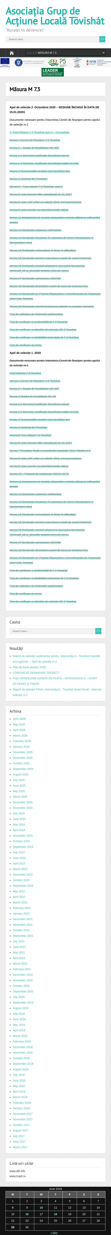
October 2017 (21, 1125)
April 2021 (19, 958)
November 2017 (23, 1119)
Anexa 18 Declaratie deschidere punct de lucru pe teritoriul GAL (49, 286)
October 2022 (21, 880)
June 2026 (19, 718)
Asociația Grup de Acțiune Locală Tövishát (55, 15)
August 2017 (20, 1130)
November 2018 (23, 1052)
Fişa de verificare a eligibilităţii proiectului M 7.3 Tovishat (44, 337)
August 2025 (20, 774)
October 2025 (21, 763)
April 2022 (19, 896)
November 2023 (23, 835)
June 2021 (19, 947)
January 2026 (21, 746)
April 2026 (19, 730)
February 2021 (22, 969)
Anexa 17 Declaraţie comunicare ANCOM (35, 278)
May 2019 (19, 1024)
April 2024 (19, 830)
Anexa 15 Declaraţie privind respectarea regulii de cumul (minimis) (51, 258)
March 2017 (20, 1147)
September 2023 (23, 846)
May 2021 (19, 952)
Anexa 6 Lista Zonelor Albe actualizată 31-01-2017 (41, 194)
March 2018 (20, 1097)
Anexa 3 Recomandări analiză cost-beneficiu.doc (40, 171)
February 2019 (22, 1041)
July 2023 (19, 852)
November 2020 (23, 980)
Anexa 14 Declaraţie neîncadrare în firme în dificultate (43, 250)
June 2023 (19, 857)
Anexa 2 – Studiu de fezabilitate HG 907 (34, 147)
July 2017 (19, 1136)
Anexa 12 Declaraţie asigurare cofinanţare (36, 230)
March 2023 (20, 869)
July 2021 (19, 941)
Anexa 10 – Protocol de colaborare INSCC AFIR (39, 473)
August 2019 (20, 1008)
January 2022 (21, 913)
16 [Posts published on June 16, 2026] (27, 1214)
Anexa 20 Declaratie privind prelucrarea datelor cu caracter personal (52, 306)
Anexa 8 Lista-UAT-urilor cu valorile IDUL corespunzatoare (46, 202)
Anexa (14, 411)
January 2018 (21, 1108)
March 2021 (20, 963)
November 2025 (23, 757)
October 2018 (21, 1058)
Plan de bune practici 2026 (29, 667)
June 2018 (19, 1080)
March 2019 (20, 1036)
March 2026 (20, 735)
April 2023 (19, 863)
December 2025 (23, 752)
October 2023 (21, 841)
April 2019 (19, 1030)
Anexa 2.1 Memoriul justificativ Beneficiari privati (39, 155)
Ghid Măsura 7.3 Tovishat (25, 373)
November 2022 (23, 874)
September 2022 (23, 885)
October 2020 (21, 985)
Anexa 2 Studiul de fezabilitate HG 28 (33, 396)
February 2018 (22, 1102)
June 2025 (19, 785)
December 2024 (23, 802)
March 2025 (20, 796)
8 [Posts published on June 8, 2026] (13, 1207)
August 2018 (20, 1069)
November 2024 (23, 807)
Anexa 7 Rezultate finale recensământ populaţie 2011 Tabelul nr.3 (50, 450)
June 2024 (19, 819)
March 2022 (20, 902)
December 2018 (23, 1047)
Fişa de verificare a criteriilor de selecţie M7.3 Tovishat (43, 329)
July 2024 (19, 813)
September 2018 (23, 1063)
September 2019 (23, 1002)
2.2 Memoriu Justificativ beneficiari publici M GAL (48, 411)
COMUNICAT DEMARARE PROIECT (36, 672)
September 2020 (23, 991)
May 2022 (19, 891)
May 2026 (19, 724)
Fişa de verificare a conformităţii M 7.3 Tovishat (39, 321)
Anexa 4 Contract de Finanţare (29, 178)
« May (54, 1232)
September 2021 (23, 935)
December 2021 (23, 919)
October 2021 (21, 930)
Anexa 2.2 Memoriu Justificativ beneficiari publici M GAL (44, 163)
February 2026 (22, 741)
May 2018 (19, 1086)
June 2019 (19, 1019)
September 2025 (23, 768)
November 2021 (23, 924)
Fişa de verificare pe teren (26, 345)
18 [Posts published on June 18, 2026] (55, 1214)
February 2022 (22, 908)
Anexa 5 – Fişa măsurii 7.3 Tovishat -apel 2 (36, 186)
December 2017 (23, 1113)
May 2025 (19, 791)
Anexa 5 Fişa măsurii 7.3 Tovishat (30, 435)
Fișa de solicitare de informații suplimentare (36, 314)
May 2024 (19, 824)
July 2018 (19, 1074)
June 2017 (19, 1141)
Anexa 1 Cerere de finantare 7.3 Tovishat (35, 140)
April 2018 (19, 1091)
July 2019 (19, 1013)
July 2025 (19, 780)
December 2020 (23, 974)
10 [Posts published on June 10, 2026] (41, 1207)
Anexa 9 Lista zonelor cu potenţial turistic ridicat (39, 209)
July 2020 (19, 997)
